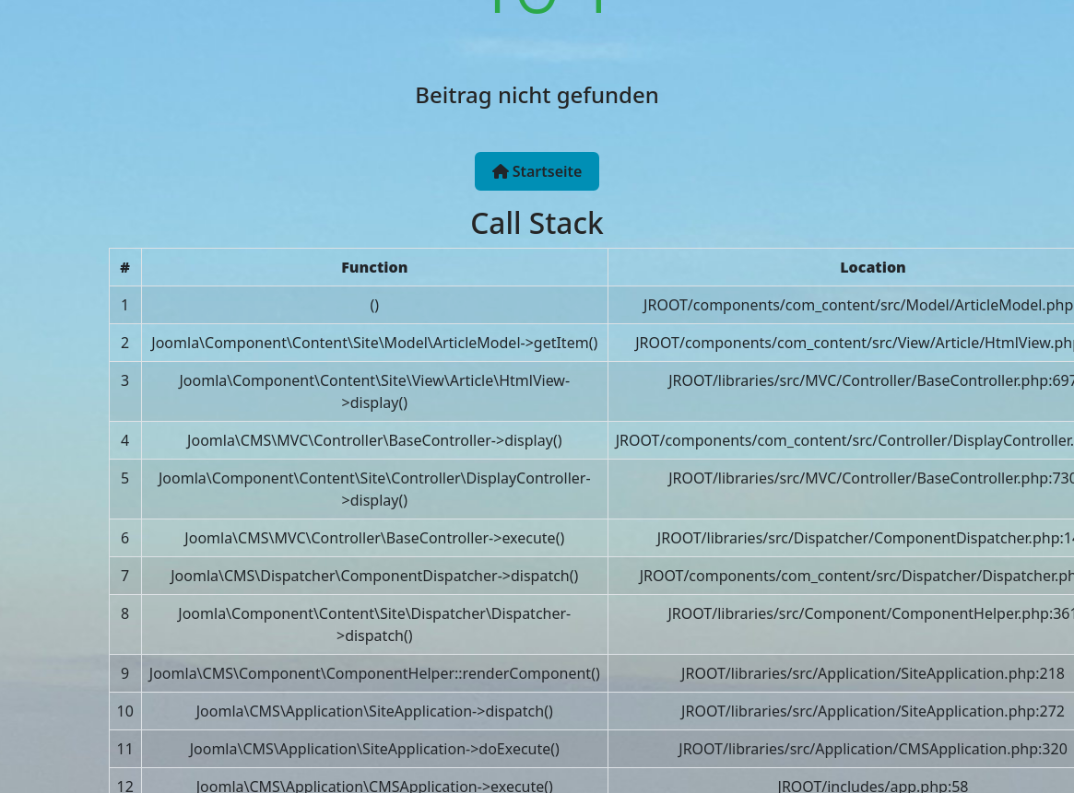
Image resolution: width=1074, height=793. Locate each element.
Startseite (537, 171)
